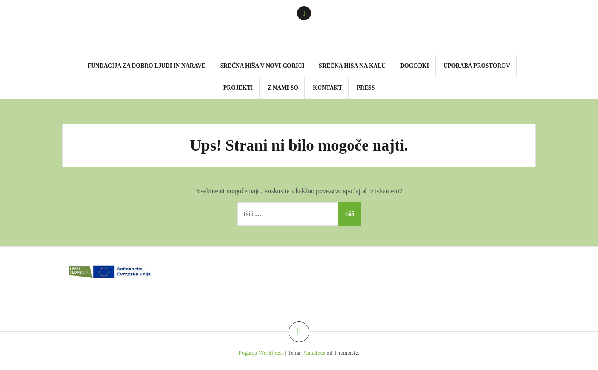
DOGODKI (414, 66)
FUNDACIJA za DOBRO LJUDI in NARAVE (147, 66)
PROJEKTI (238, 88)
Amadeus (314, 353)
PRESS (366, 88)
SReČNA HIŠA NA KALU (352, 66)
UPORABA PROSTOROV (477, 66)
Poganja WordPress (261, 353)
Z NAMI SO (282, 88)
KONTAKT (327, 88)
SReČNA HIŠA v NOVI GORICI (262, 66)
